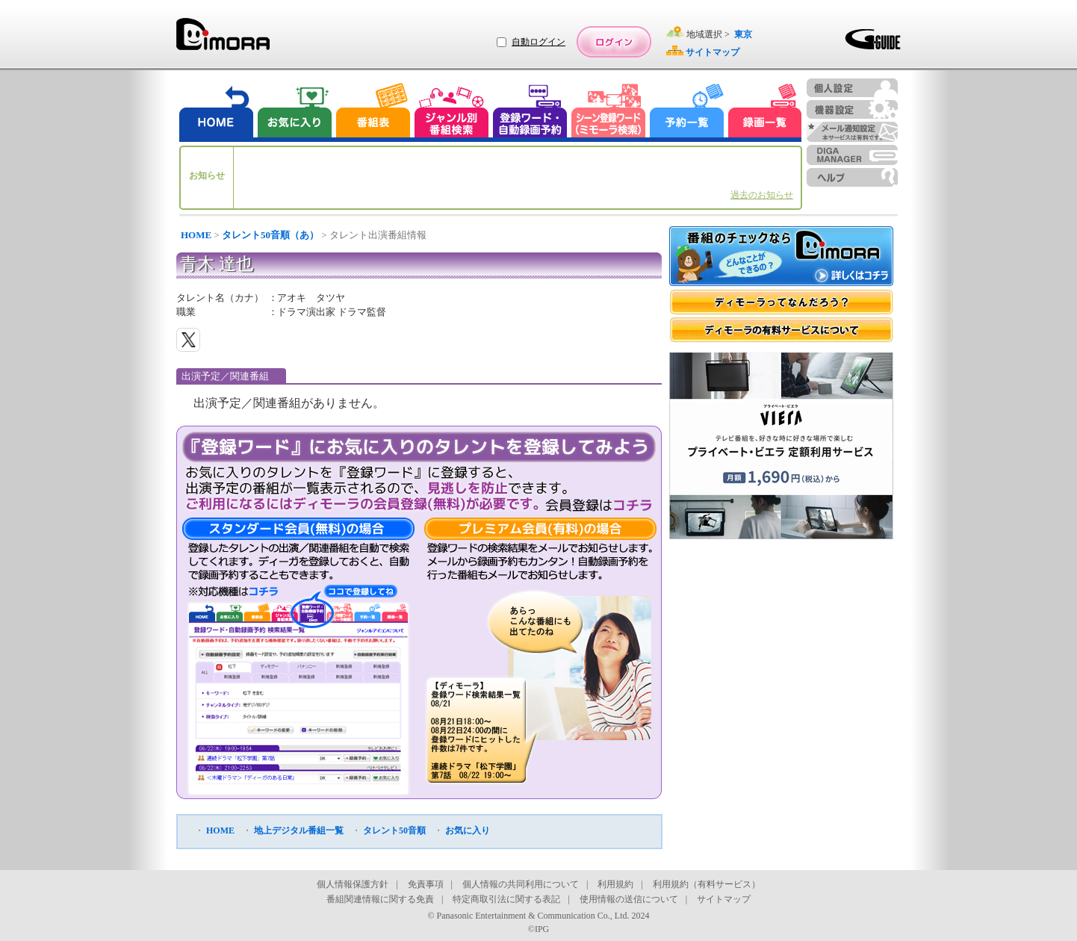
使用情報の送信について (629, 899)
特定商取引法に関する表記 (506, 899)
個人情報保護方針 (352, 884)
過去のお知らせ (761, 195)
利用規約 (615, 884)
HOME (196, 234)
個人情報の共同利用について (520, 884)
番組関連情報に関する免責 (380, 899)
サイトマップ (724, 899)
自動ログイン (538, 42)
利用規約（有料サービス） (706, 884)
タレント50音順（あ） (270, 234)
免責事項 (426, 884)
